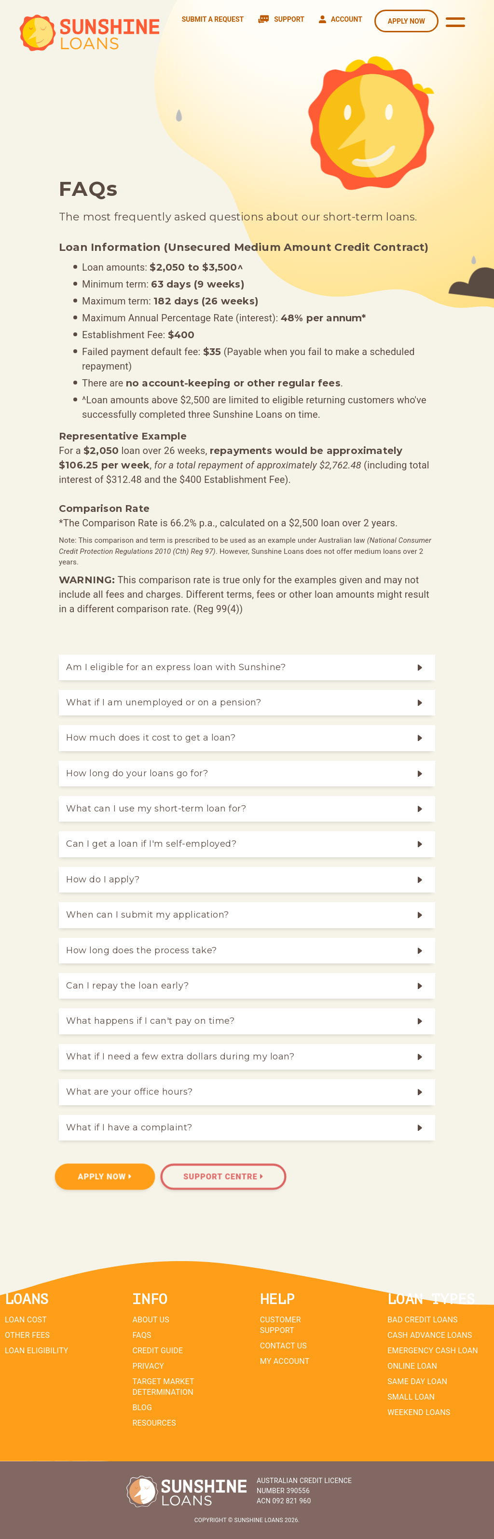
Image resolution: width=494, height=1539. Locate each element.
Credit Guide (157, 1350)
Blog (142, 1407)
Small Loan (411, 1397)
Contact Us (283, 1345)
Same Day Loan (417, 1381)
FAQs (141, 1335)
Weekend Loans (418, 1412)
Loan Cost (26, 1319)
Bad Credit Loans (422, 1319)
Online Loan (412, 1366)
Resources (154, 1423)
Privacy (148, 1366)
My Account (285, 1361)
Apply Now (105, 1177)
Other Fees (27, 1335)
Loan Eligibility (37, 1350)
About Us (150, 1319)
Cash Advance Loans (429, 1335)
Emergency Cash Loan (432, 1350)
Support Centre (223, 1177)
